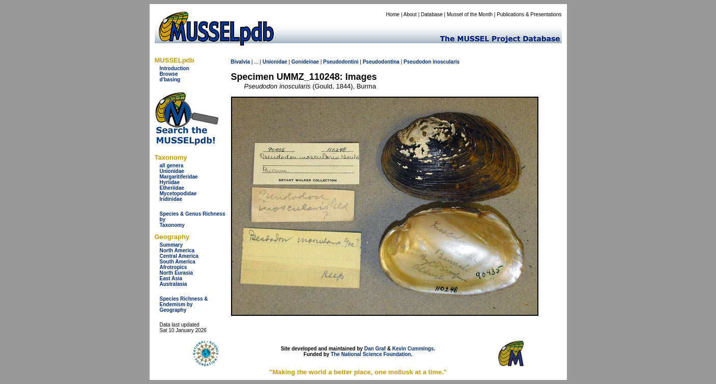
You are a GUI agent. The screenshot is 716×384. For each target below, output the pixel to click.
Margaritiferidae (179, 177)
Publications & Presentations (529, 14)
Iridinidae (171, 199)
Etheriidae (172, 188)
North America (177, 250)
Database (432, 14)
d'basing (170, 79)
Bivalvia (240, 62)
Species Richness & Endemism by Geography (184, 304)
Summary (171, 245)
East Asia (171, 278)
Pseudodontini (340, 62)
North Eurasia (176, 273)
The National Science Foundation (371, 354)
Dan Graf (375, 348)
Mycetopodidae (178, 193)
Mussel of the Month (470, 14)
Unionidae (172, 171)
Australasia (173, 284)
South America (177, 261)
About (410, 14)
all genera (172, 165)
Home (392, 14)
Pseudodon (417, 62)
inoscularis (446, 62)
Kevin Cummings (413, 348)
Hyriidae (170, 182)
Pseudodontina (381, 62)
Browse (169, 74)
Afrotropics (173, 267)
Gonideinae (305, 62)
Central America (179, 256)
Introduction (174, 68)
